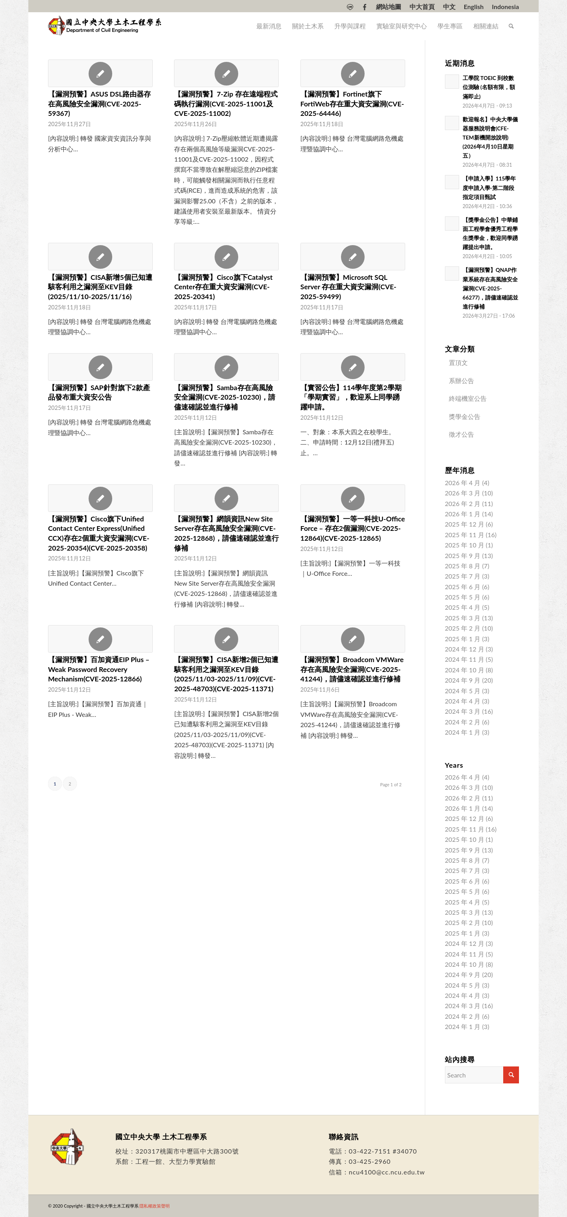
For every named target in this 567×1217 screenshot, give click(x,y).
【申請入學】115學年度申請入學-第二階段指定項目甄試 (489, 187)
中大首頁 (422, 7)
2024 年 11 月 (464, 659)
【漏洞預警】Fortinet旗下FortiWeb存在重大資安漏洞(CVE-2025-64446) (352, 103)
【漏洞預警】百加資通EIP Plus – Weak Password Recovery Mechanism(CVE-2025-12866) (98, 669)
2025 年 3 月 (463, 618)
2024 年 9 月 (463, 680)
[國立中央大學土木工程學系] (105, 26)
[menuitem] (350, 7)
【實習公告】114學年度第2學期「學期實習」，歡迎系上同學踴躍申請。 (351, 397)
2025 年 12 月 (464, 524)
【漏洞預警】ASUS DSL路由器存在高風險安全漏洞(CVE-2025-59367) (99, 103)
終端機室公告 (468, 398)
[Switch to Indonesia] (505, 7)
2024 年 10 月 (464, 670)
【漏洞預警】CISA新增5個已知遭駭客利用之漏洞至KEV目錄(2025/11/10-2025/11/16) (100, 287)
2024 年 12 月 (464, 649)
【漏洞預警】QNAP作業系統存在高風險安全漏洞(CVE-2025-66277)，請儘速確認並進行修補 (490, 288)
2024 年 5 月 (463, 690)
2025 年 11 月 (464, 534)
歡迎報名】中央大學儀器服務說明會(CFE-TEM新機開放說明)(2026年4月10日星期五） (490, 137)
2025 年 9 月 (463, 555)
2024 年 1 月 (463, 732)
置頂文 (458, 362)
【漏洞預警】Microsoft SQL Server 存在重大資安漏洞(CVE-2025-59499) (348, 287)
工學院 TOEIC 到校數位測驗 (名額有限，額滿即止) (489, 87)
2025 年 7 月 (463, 576)
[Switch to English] (474, 7)
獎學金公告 (464, 416)
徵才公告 (461, 434)
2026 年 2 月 (463, 503)
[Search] (511, 26)
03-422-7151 (370, 1151)
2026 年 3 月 (463, 493)
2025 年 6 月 (463, 586)
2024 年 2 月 (463, 722)
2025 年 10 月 (464, 545)
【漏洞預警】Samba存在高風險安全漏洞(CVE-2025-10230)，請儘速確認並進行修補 (224, 397)
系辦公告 (461, 380)
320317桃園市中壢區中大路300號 (187, 1151)
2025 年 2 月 (463, 628)
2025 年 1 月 (463, 638)
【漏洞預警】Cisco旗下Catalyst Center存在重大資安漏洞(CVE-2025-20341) (223, 287)
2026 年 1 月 (463, 513)
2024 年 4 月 (463, 701)
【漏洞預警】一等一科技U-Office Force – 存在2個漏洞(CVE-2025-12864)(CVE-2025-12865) (352, 528)
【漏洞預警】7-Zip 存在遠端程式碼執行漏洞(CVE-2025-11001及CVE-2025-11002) (225, 103)
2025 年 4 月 (463, 607)
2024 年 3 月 (463, 711)
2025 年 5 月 (463, 597)
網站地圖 (388, 7)
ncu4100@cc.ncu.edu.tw (387, 1172)
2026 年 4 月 (463, 482)
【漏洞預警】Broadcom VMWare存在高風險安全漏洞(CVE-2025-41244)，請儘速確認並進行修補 (352, 669)
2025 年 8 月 (463, 565)
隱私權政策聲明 (154, 1205)
